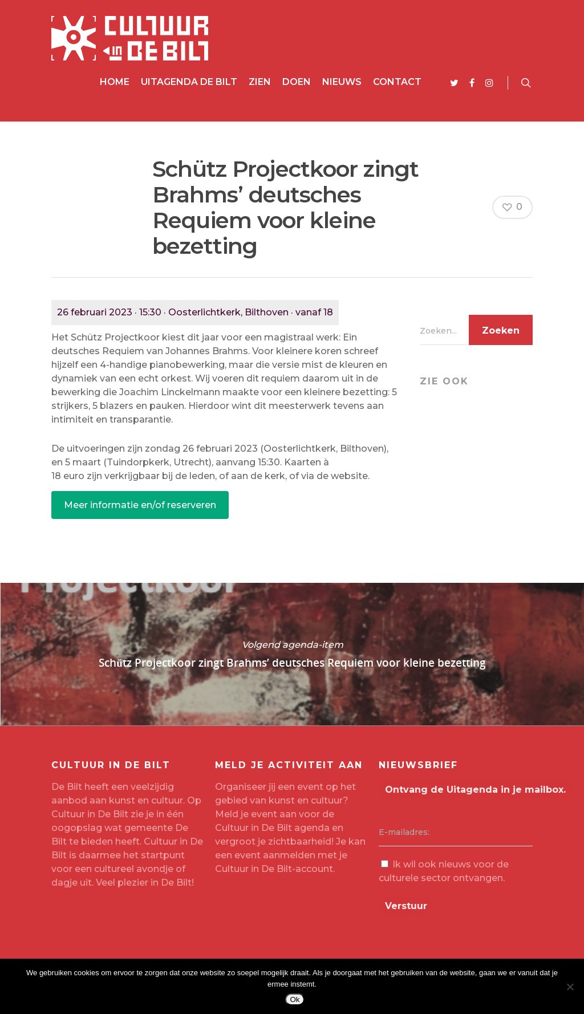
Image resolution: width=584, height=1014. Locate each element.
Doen (296, 81)
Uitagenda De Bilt (189, 81)
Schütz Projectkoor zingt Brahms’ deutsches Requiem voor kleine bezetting (292, 654)
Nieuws (342, 81)
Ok (294, 999)
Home (114, 81)
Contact (397, 81)
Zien (260, 81)
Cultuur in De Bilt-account (274, 868)
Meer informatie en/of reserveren (140, 505)
